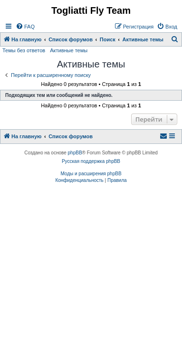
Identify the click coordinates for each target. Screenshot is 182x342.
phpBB (75, 152)
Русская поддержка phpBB (91, 161)
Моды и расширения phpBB (90, 173)
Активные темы (68, 50)
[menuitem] (25, 26)
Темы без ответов (23, 50)
